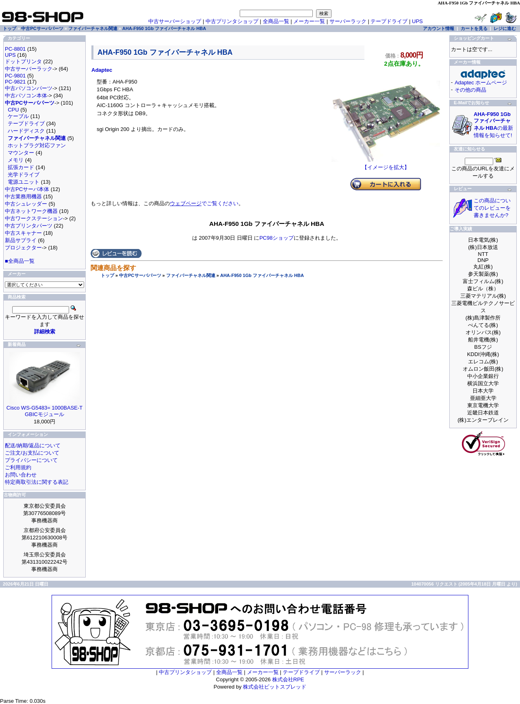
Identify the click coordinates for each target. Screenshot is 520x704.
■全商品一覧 (20, 261)
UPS (417, 21)
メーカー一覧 (309, 21)
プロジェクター (23, 248)
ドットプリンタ (23, 61)
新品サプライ (21, 240)
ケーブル (18, 116)
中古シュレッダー (26, 204)
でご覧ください (204, 203)
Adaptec (101, 70)
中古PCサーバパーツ (140, 275)
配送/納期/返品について (33, 445)
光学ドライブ (23, 175)
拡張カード (21, 167)
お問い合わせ (21, 475)
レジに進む (505, 28)
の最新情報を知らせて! (493, 124)
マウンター (21, 153)
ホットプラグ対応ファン (37, 145)
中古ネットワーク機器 (31, 211)
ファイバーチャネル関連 (190, 275)
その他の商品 (470, 90)
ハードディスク (26, 131)
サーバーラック (347, 21)
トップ (107, 275)
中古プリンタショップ (232, 21)
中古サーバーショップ (174, 21)
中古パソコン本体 (26, 95)
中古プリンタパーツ (28, 226)
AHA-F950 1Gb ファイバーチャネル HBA (262, 275)
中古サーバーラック (28, 69)
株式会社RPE (288, 679)
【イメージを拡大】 (386, 164)
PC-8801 (15, 49)
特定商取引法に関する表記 (36, 482)
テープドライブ (388, 21)
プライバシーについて (31, 460)
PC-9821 (15, 82)
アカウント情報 (438, 28)
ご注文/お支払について (32, 453)
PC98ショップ (276, 238)
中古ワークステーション (34, 218)
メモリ (16, 160)
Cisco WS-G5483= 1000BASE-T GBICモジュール (44, 411)
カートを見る (474, 28)
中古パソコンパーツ (28, 88)
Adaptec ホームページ (481, 82)
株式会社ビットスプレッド (274, 687)
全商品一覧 (276, 21)
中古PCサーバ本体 (27, 189)
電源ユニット (23, 182)
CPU (13, 110)
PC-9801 (15, 76)
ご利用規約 (18, 467)
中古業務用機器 (23, 196)
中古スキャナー (23, 233)
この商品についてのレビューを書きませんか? (492, 207)
